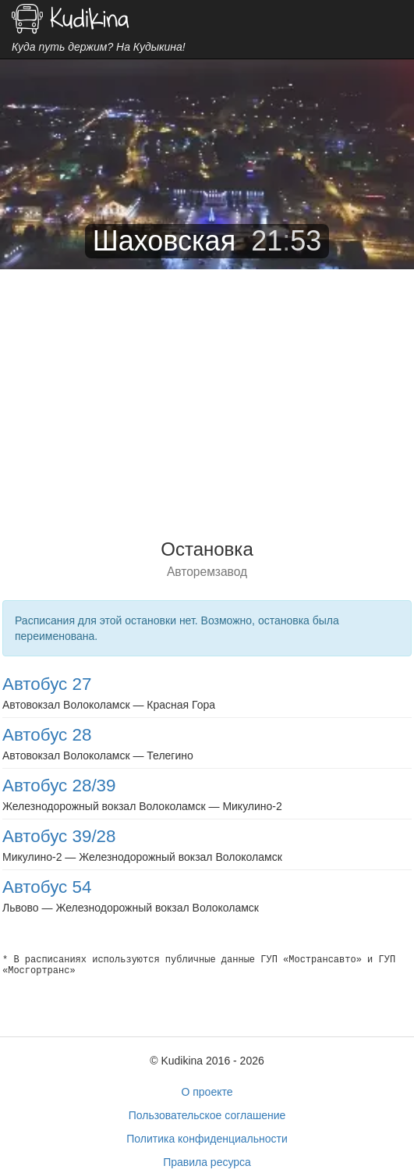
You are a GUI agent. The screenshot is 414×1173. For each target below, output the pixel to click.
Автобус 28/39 (59, 785)
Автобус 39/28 (59, 836)
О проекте (206, 1092)
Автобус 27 (46, 684)
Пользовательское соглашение (207, 1115)
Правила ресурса (207, 1162)
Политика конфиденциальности (207, 1138)
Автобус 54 (46, 887)
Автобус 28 (46, 735)
